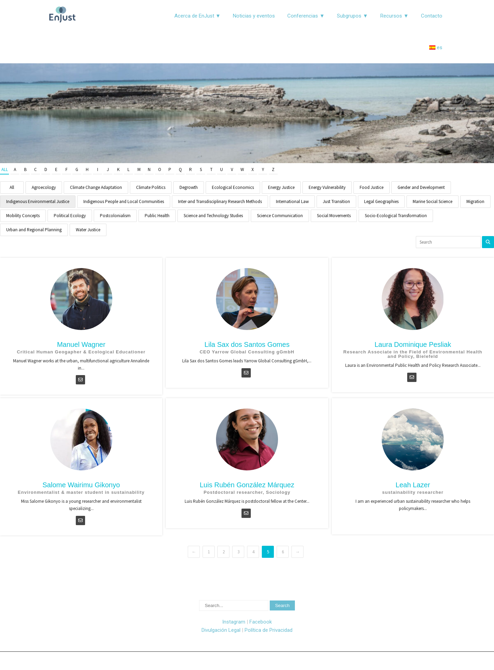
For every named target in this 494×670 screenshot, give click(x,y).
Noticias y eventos (254, 16)
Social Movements (334, 216)
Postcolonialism (115, 216)
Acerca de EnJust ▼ (197, 16)
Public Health (157, 216)
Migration (475, 201)
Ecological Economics (233, 187)
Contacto (431, 16)
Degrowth (188, 187)
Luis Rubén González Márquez (247, 485)
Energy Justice (281, 187)
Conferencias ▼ (306, 16)
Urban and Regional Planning (34, 230)
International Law (292, 201)
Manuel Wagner (81, 344)
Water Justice (88, 230)
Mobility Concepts (23, 216)
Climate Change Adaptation (96, 187)
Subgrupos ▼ (352, 16)
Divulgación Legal (221, 630)
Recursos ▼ (394, 16)
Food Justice (371, 187)
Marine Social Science (432, 201)
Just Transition (336, 201)
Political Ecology (70, 216)
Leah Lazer (412, 485)
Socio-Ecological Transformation (396, 216)
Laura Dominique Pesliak (412, 344)
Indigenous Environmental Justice (37, 201)
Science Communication (280, 216)
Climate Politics (150, 187)
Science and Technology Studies (213, 216)
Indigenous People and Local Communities (123, 201)
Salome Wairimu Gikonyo (81, 485)
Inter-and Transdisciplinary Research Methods (220, 201)
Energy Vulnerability (327, 187)
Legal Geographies (381, 201)
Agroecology (44, 187)
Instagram (233, 622)
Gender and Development (421, 187)
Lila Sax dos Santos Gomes (247, 344)
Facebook (260, 622)
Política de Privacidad (268, 630)
